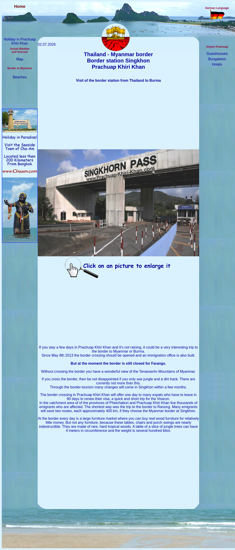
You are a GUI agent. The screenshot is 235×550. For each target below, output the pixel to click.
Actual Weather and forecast (19, 50)
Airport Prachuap (217, 46)
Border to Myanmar (19, 68)
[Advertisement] (118, 118)
